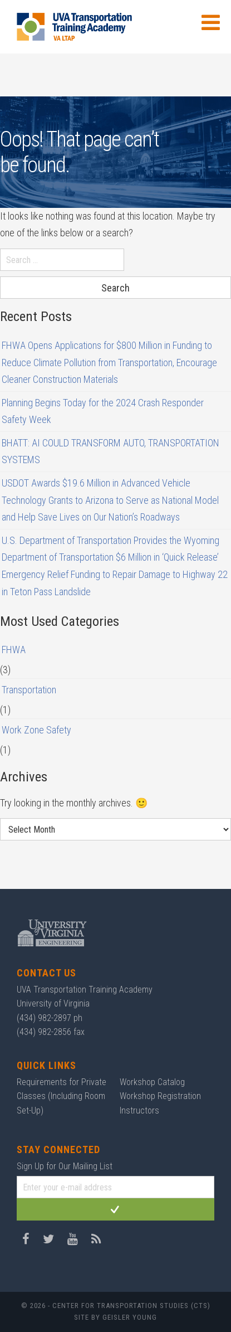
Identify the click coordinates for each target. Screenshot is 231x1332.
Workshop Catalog (152, 1082)
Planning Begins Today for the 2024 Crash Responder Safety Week (103, 411)
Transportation (29, 690)
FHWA (14, 649)
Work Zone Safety (36, 730)
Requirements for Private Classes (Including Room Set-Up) (61, 1096)
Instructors (139, 1110)
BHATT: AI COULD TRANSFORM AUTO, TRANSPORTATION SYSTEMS (110, 451)
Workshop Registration (160, 1096)
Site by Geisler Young (115, 1317)
